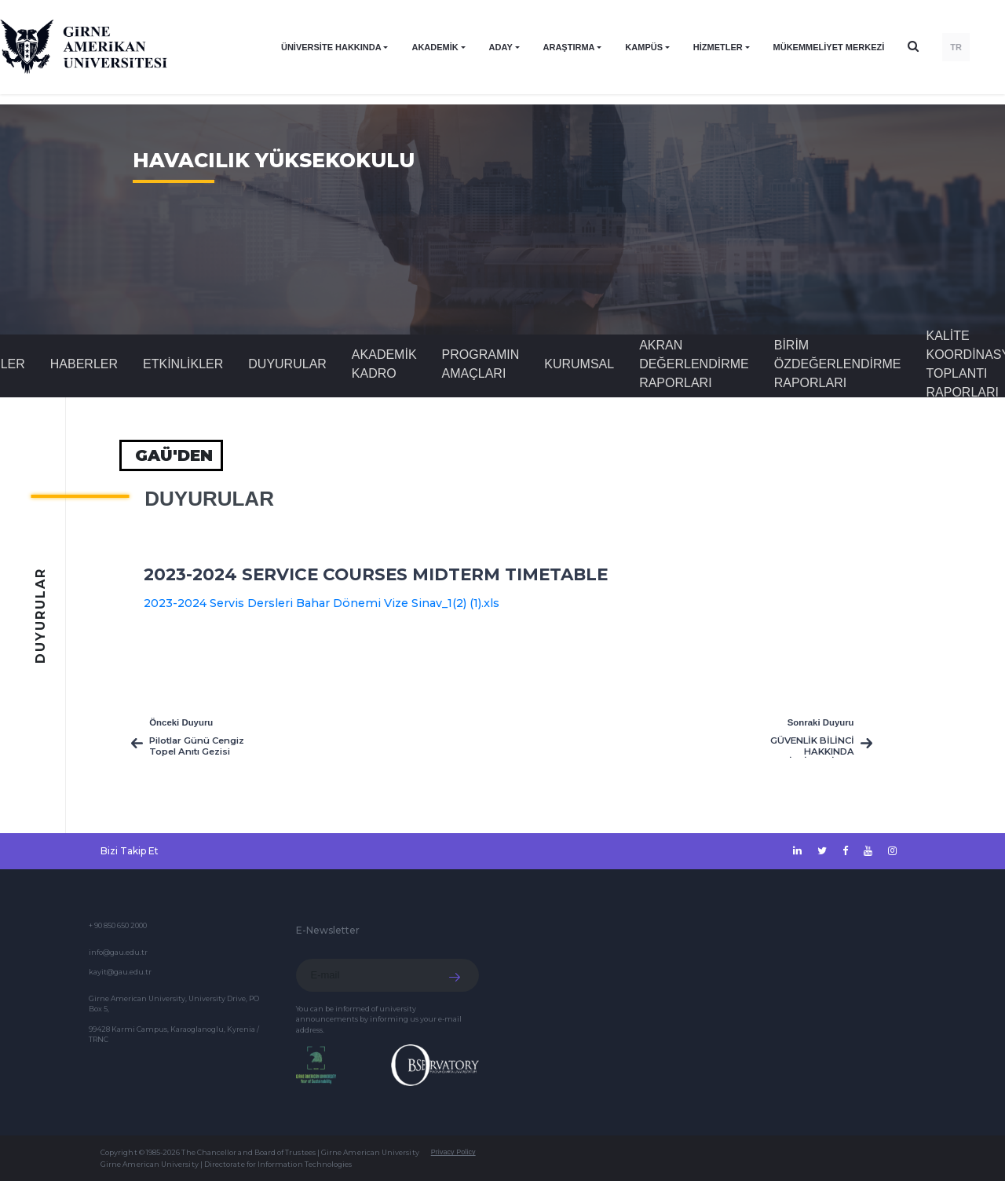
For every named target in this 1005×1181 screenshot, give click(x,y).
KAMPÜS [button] (644, 47)
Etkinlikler (183, 364)
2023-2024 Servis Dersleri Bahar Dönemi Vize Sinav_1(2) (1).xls (321, 603)
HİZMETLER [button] (718, 47)
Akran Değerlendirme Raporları (694, 363)
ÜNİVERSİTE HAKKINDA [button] (331, 47)
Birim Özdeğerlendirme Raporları (837, 363)
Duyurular (287, 364)
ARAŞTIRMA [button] (569, 47)
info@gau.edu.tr (118, 952)
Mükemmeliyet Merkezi (829, 47)
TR (956, 47)
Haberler (84, 364)
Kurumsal (579, 364)
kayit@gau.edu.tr (120, 971)
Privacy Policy (453, 1152)
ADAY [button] (501, 47)
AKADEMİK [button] (434, 47)
